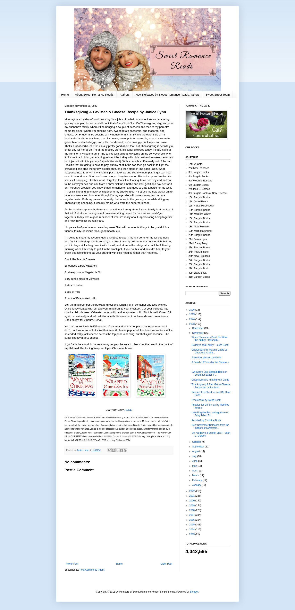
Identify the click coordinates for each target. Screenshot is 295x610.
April (195, 470)
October (197, 441)
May (194, 465)
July (194, 456)
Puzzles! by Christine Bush (206, 420)
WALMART (133, 436)
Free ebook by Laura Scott (206, 400)
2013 (192, 534)
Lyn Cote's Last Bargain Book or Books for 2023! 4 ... (209, 373)
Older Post (166, 563)
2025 (192, 314)
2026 (192, 309)
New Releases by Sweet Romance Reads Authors (167, 94)
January (197, 485)
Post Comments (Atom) (92, 569)
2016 (192, 519)
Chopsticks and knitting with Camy (210, 379)
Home (65, 94)
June (195, 461)
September (198, 446)
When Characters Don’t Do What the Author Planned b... (209, 339)
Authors (124, 94)
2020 (192, 500)
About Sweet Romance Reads (94, 94)
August (196, 451)
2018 (192, 510)
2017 (192, 515)
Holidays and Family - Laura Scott (210, 345)
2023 (192, 324)
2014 (192, 529)
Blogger (194, 591)
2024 (192, 319)
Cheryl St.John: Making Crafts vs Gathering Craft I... (209, 351)
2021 (192, 495)
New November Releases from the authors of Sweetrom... (210, 426)
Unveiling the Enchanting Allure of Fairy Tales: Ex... (210, 414)
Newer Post (72, 563)
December (198, 328)
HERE (128, 409)
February (197, 480)
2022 (192, 491)
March (196, 475)
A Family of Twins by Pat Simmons (210, 362)
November (198, 332)
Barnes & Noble (120, 436)
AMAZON (107, 436)
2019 (192, 505)
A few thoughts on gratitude (206, 357)
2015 (192, 524)
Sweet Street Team (217, 94)
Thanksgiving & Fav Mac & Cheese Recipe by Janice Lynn (211, 386)
